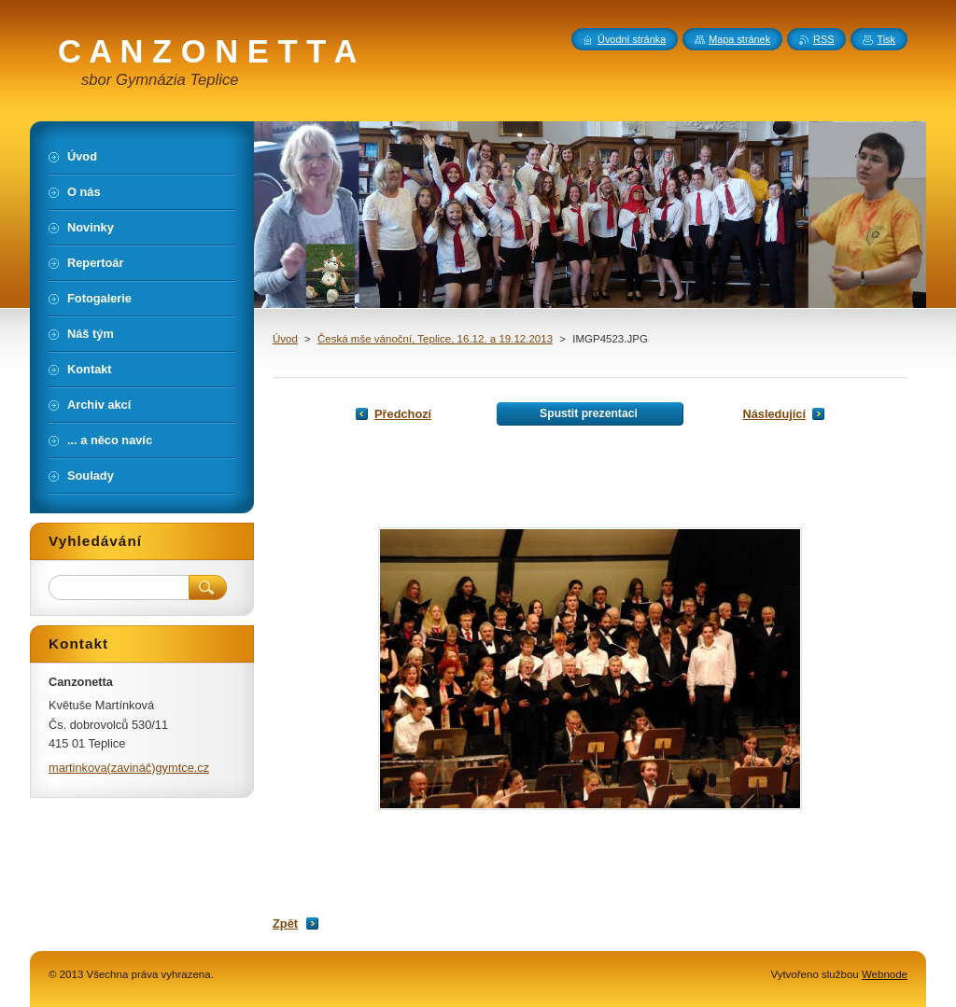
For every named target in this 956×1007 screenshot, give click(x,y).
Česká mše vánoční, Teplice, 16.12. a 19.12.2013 (435, 338)
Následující (774, 414)
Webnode (884, 974)
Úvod (285, 338)
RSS (823, 39)
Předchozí (402, 414)
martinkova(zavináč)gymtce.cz (129, 768)
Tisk (886, 39)
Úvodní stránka (632, 39)
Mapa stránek (739, 39)
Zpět (285, 923)
